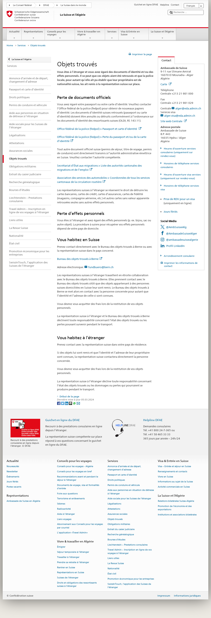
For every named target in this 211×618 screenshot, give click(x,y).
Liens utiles (113, 558)
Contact (164, 60)
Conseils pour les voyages (60, 35)
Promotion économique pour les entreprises (131, 579)
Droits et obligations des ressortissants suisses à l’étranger (77, 585)
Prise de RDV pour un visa (179, 199)
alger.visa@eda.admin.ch (179, 115)
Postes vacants (14, 487)
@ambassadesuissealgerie (182, 239)
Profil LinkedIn (175, 245)
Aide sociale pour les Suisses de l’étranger (129, 498)
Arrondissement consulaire (179, 255)
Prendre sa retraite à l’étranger (73, 562)
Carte (166, 84)
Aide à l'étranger (66, 514)
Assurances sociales (117, 514)
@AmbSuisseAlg (176, 227)
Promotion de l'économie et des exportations (175, 508)
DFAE (46, 5)
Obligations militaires (119, 524)
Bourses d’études (116, 539)
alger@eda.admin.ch (188, 108)
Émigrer (61, 547)
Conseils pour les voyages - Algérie (75, 466)
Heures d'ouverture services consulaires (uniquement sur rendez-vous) (178, 152)
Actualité (14, 35)
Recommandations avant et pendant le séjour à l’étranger (77, 478)
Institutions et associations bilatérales (177, 514)
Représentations (33, 35)
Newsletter (12, 471)
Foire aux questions (67, 493)
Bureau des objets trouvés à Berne (79, 258)
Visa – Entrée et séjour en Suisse (174, 466)
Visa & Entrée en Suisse (134, 35)
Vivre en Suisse (165, 476)
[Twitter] (63, 403)
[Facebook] (59, 403)
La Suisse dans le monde (73, 5)
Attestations (114, 509)
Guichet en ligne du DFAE (62, 420)
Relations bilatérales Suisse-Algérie (176, 501)
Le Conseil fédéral (22, 5)
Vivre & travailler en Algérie (90, 35)
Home (10, 45)
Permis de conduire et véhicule (124, 485)
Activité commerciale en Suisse (174, 487)
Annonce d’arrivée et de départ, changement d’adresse (124, 468)
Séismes (61, 504)
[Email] (78, 403)
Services (111, 35)
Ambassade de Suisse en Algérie (23, 501)
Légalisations (114, 504)
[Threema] (71, 403)
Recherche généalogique (121, 534)
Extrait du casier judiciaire (121, 529)
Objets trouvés (115, 519)
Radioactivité (64, 509)
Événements (13, 476)
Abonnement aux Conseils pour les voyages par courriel (80, 526)
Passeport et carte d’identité (122, 475)
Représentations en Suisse (70, 572)
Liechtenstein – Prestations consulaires (128, 544)
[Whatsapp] (75, 403)
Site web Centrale (174, 121)
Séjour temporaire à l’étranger (73, 552)
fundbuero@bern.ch (101, 267)
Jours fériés (170, 211)
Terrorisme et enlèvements (71, 498)
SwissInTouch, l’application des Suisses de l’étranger (129, 586)
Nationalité (113, 568)
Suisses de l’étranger (67, 578)
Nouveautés (13, 466)
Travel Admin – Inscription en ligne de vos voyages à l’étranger (130, 552)
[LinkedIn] (67, 403)
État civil (112, 573)
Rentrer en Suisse (66, 567)
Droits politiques (116, 480)
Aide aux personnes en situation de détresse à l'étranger (131, 492)
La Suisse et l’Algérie (162, 35)
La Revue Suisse (116, 563)
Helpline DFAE (153, 420)
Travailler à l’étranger (68, 557)
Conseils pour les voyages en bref (74, 471)
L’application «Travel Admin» (72, 533)
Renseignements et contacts (172, 471)
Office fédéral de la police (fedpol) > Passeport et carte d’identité (99, 128)
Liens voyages (64, 519)
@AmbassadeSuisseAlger (181, 233)
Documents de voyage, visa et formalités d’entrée (78, 487)
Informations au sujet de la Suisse (175, 482)
